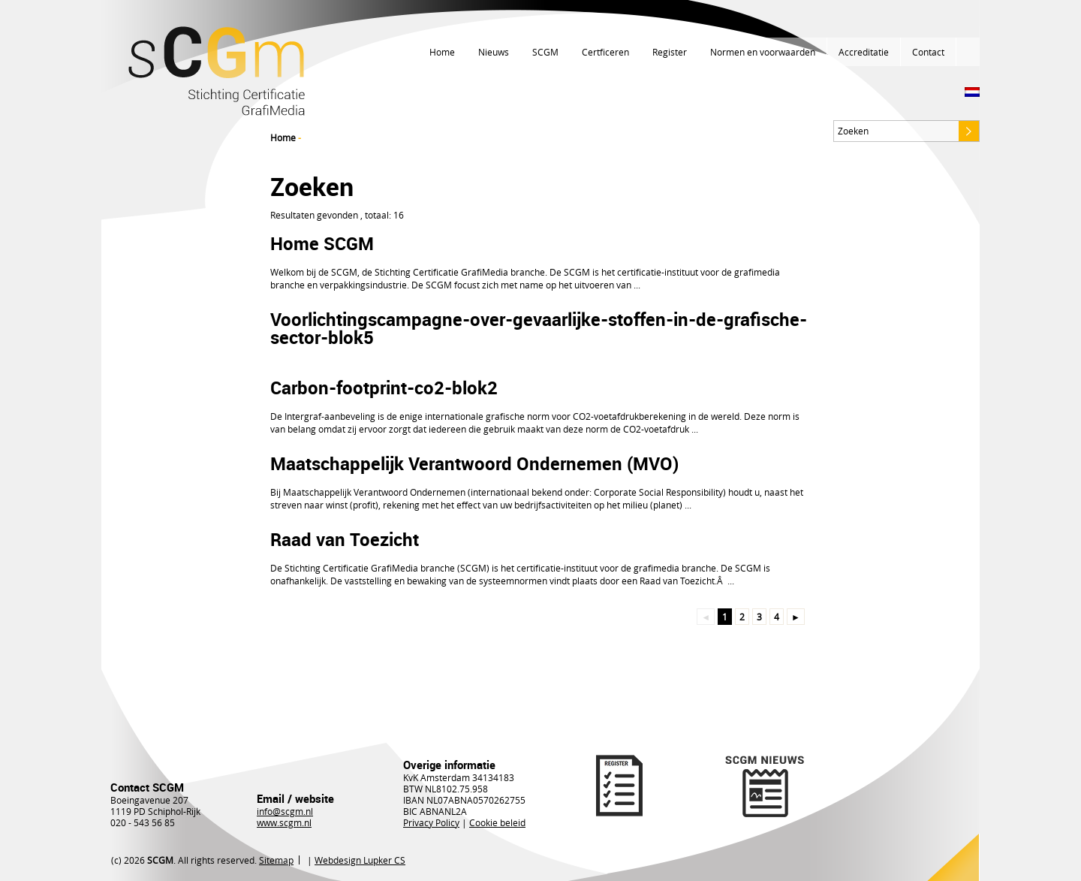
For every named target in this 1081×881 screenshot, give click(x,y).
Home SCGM (322, 243)
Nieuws (493, 52)
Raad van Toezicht (344, 539)
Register (669, 52)
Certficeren (605, 52)
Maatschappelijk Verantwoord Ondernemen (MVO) (474, 463)
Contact (928, 52)
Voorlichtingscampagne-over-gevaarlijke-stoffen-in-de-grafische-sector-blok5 (538, 328)
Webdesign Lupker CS (360, 859)
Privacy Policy (431, 822)
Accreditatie (864, 52)
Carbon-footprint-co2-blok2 (384, 388)
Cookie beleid (497, 822)
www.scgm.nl (284, 822)
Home (442, 52)
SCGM (545, 52)
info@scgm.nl (285, 811)
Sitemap (276, 859)
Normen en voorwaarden (762, 52)
